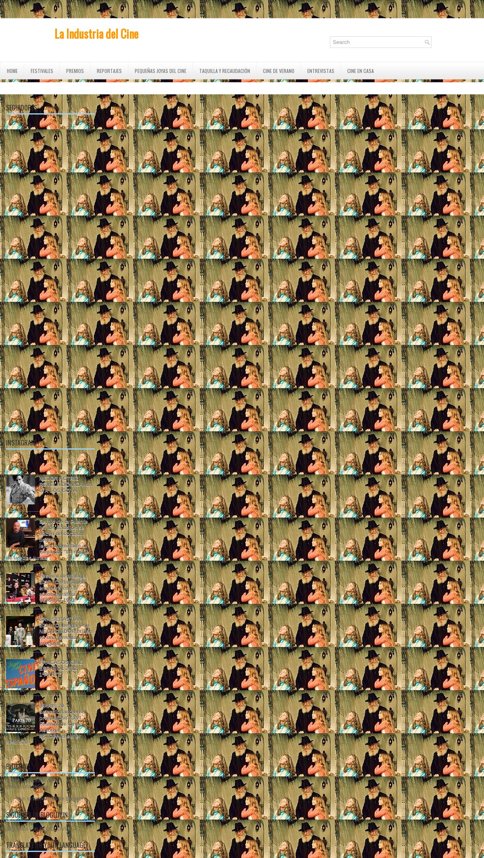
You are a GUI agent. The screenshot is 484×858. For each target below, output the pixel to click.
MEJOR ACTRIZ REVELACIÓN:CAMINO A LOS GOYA (65, 484)
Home (12, 70)
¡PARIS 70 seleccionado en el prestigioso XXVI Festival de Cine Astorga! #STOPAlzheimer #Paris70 (46, 724)
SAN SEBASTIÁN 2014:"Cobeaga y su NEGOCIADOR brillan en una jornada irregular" (65, 631)
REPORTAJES (109, 70)
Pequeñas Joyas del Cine (160, 70)
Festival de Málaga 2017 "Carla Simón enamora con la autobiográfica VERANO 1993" (62, 588)
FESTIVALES (42, 70)
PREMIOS (75, 70)
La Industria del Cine (96, 33)
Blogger (74, 799)
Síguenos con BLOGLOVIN (38, 829)
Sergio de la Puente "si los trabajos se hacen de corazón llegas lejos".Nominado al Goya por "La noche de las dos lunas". (47, 540)
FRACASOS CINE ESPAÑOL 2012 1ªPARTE (61, 668)
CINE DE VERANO (278, 70)
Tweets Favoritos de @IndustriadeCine (29, 783)
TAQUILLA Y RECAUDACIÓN (224, 70)
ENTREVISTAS (320, 70)
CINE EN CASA (360, 70)
